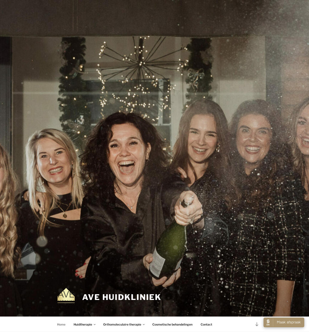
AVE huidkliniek (121, 297)
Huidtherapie (85, 324)
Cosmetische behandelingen (172, 324)
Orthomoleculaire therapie (124, 324)
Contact (206, 324)
